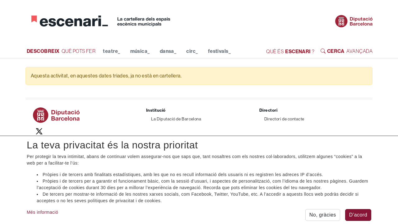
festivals (219, 51)
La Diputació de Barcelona (176, 119)
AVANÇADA (347, 51)
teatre (111, 51)
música (140, 51)
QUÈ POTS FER (61, 51)
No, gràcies (322, 216)
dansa (168, 51)
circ (192, 51)
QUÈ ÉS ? (290, 51)
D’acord (358, 216)
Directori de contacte (284, 119)
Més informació (42, 213)
